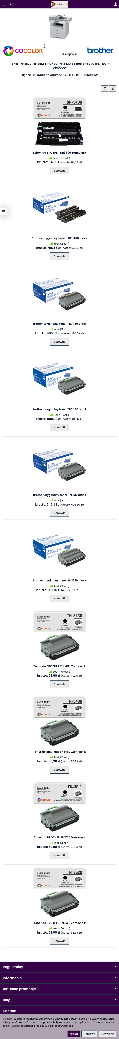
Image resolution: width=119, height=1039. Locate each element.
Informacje (59, 978)
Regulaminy (59, 967)
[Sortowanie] (112, 88)
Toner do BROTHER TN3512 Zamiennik (59, 837)
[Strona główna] (59, 4)
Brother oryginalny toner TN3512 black (59, 495)
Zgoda (73, 1034)
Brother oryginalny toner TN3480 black (59, 409)
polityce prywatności (61, 1026)
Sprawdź (59, 170)
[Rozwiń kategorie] (4, 4)
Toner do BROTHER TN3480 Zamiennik (59, 752)
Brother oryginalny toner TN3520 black (59, 580)
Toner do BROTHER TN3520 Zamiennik (59, 923)
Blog (59, 1000)
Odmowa (89, 1034)
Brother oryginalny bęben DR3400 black (59, 238)
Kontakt (10, 1011)
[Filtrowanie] (104, 88)
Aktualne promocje (59, 989)
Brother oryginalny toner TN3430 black (59, 324)
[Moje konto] (115, 4)
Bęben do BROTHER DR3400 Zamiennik (59, 153)
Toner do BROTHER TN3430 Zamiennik (59, 666)
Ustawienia (107, 1034)
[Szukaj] (11, 4)
